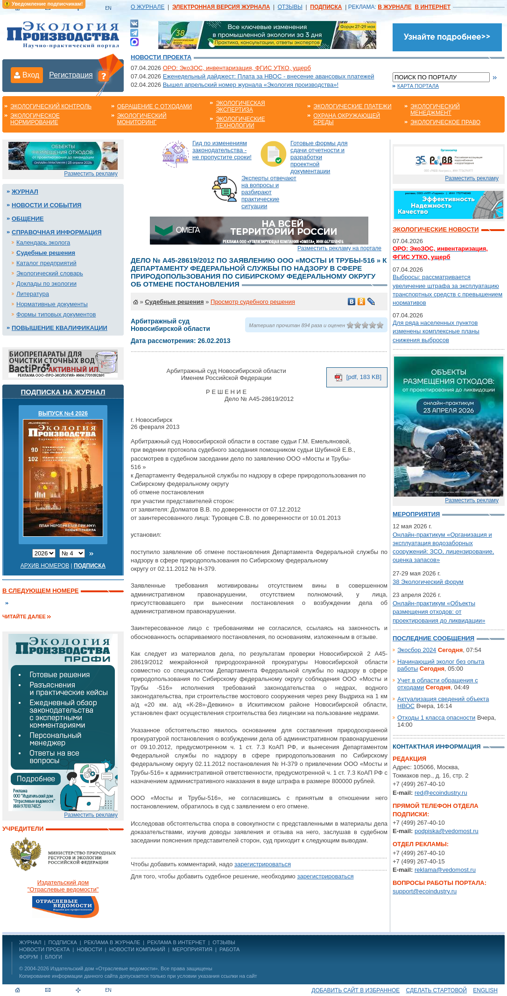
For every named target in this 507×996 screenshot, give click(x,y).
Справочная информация (57, 232)
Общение (28, 218)
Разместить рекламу (91, 173)
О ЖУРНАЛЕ (147, 7)
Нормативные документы (52, 304)
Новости (89, 949)
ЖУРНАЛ (30, 942)
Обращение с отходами (154, 106)
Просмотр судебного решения (253, 301)
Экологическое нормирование (35, 119)
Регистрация (71, 75)
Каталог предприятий (46, 263)
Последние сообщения (433, 638)
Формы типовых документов (56, 314)
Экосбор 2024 (416, 649)
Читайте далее (24, 616)
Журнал (25, 191)
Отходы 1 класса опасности (436, 717)
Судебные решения (45, 252)
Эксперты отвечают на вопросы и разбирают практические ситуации (268, 192)
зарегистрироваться (262, 864)
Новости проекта (161, 57)
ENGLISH (485, 990)
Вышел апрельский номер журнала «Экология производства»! (250, 84)
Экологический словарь (49, 273)
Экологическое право (445, 122)
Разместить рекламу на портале (339, 248)
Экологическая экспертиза (240, 106)
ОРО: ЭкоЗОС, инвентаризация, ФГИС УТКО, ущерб (237, 67)
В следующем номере (40, 590)
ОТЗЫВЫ (290, 7)
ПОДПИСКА (63, 942)
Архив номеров (45, 565)
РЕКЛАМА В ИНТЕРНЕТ (176, 942)
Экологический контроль (51, 106)
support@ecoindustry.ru (425, 891)
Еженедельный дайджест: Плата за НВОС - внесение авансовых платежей (268, 76)
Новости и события (46, 205)
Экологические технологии (240, 122)
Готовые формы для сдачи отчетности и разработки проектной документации (319, 157)
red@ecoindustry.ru (441, 792)
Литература (32, 293)
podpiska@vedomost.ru (447, 831)
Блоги (53, 957)
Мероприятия (416, 514)
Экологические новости (436, 229)
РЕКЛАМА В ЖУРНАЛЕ (112, 942)
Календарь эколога (43, 242)
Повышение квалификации (59, 327)
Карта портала (418, 86)
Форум (28, 957)
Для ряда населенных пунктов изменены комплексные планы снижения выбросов (436, 331)
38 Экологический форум (428, 581)
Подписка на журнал (63, 392)
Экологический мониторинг (142, 119)
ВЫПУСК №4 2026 (63, 413)
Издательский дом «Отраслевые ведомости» (104, 968)
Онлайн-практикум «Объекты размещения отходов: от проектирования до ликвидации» (439, 612)
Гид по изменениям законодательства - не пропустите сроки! (222, 150)
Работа (229, 949)
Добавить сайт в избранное (355, 990)
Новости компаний (137, 949)
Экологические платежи (352, 106)
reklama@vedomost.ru (445, 869)
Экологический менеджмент (435, 109)
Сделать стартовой (436, 990)
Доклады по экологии (46, 283)
